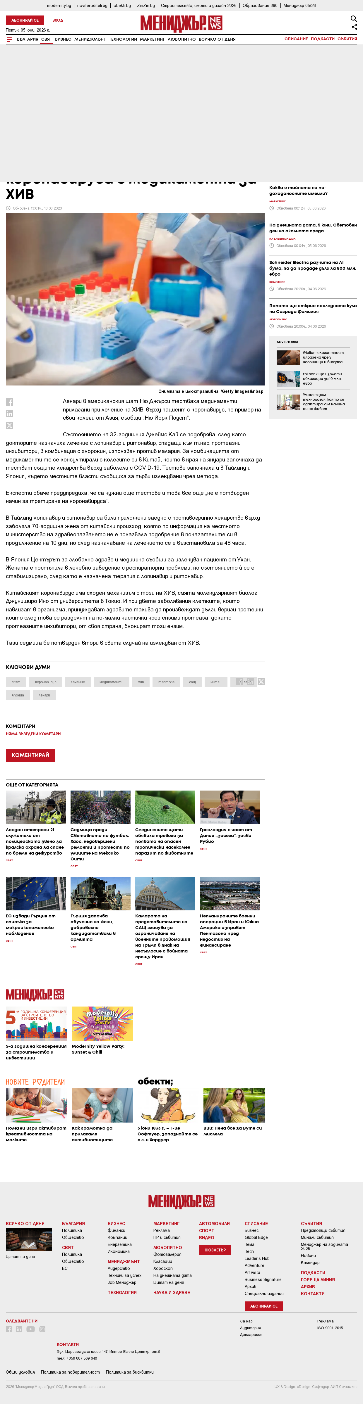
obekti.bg (122, 5)
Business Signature (263, 1279)
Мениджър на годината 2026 (324, 1246)
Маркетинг (152, 39)
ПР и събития (167, 1237)
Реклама (161, 1230)
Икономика (119, 1251)
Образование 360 (260, 5)
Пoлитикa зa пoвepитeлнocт (70, 1372)
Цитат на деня (168, 1282)
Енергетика (120, 1244)
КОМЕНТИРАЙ (30, 755)
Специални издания (264, 1293)
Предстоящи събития (323, 1230)
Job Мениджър (122, 1282)
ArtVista (252, 1272)
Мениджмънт (90, 39)
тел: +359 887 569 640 (77, 1358)
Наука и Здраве (171, 1292)
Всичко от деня (217, 39)
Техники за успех (124, 1275)
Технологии (123, 39)
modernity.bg (59, 5)
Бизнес (63, 39)
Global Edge (256, 1237)
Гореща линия (318, 1279)
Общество (73, 1237)
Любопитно (182, 39)
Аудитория (250, 1328)
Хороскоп (163, 1268)
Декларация (251, 1334)
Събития (347, 39)
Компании (117, 1237)
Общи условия (20, 1372)
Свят (46, 39)
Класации (162, 1261)
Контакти (313, 1293)
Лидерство (119, 1268)
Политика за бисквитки (130, 1372)
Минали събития (317, 1237)
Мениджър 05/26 (300, 5)
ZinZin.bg (146, 5)
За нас (246, 1321)
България (27, 39)
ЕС (65, 1268)
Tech (249, 1251)
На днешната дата (172, 1275)
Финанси (116, 1230)
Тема (249, 1244)
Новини (308, 1255)
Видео (206, 1237)
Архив (250, 1286)
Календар (310, 1263)
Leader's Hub (257, 1258)
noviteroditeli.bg (92, 5)
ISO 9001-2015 (330, 1328)
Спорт (206, 1230)
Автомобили (214, 1223)
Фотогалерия (167, 1254)
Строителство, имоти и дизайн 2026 (199, 5)
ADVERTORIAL (288, 342)
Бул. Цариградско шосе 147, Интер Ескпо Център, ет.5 (108, 1351)
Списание (296, 39)
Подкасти (323, 39)
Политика (72, 1230)
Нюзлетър (215, 1250)
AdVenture (254, 1265)
